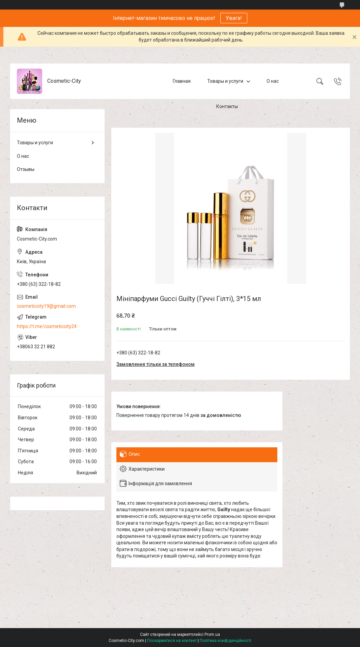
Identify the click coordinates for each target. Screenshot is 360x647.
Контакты (227, 106)
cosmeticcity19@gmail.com (46, 306)
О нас (273, 81)
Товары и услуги (225, 81)
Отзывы (25, 169)
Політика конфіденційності (225, 640)
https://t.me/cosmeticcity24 (47, 326)
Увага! (234, 18)
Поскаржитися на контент (172, 640)
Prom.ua (212, 634)
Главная (182, 81)
